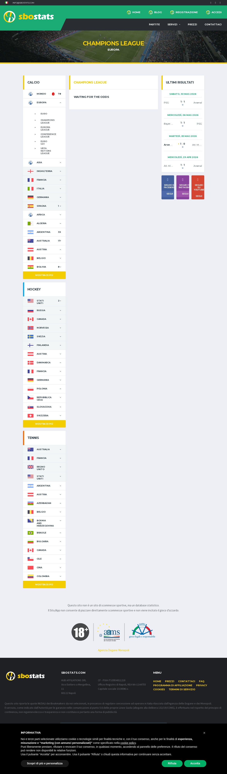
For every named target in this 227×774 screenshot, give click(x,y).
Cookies (159, 689)
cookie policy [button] (128, 742)
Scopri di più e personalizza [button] (45, 763)
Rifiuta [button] (172, 763)
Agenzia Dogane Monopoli (113, 650)
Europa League (45, 128)
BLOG (158, 12)
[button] (6, 3)
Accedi (217, 12)
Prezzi (192, 24)
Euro (44, 113)
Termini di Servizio (182, 689)
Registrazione (187, 12)
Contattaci (213, 24)
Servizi (172, 24)
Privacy (201, 685)
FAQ (201, 681)
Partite (154, 24)
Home (136, 12)
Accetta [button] (195, 763)
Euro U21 (44, 142)
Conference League (48, 135)
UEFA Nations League (46, 151)
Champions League (48, 121)
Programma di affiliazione (172, 685)
